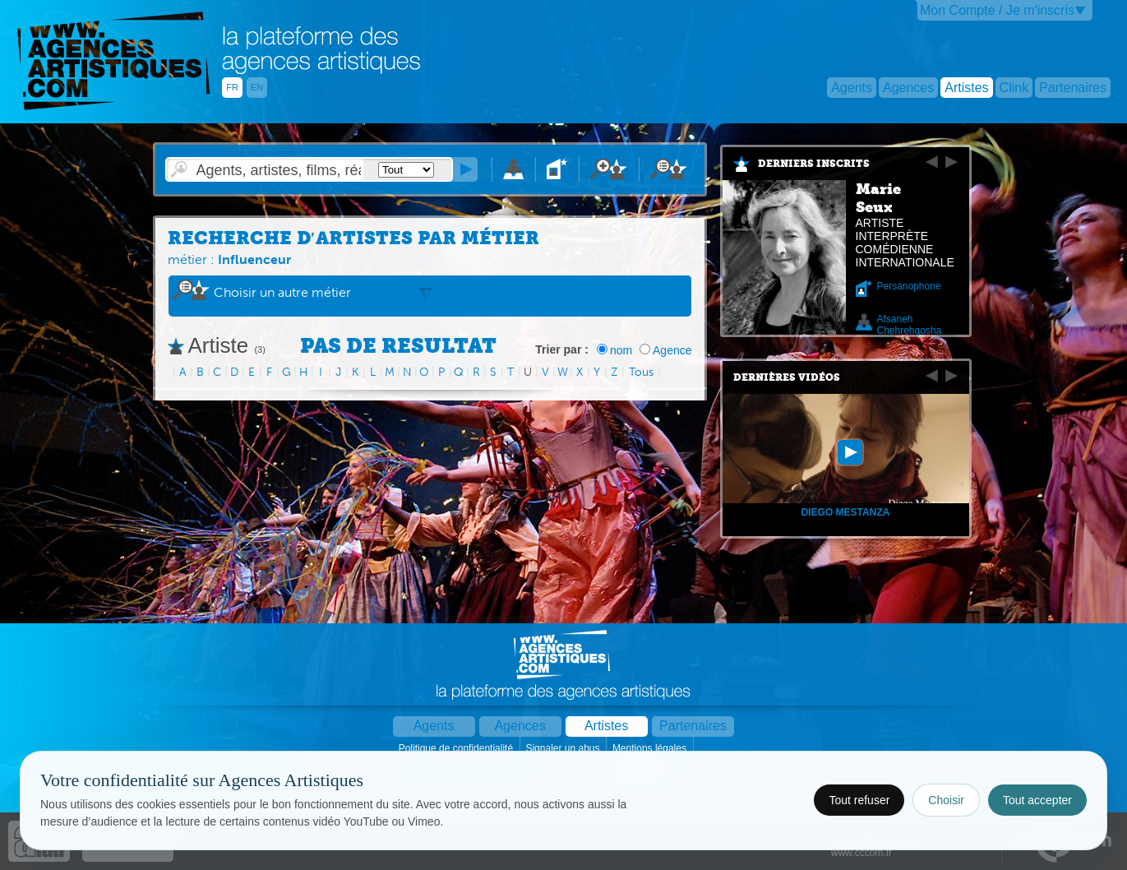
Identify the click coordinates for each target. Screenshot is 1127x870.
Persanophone (909, 286)
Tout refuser (859, 800)
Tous (641, 372)
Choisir (946, 800)
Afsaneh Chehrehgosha (909, 324)
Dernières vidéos (786, 377)
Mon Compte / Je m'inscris (997, 10)
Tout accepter (1037, 800)
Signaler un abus (563, 748)
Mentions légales (650, 748)
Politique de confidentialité (457, 748)
